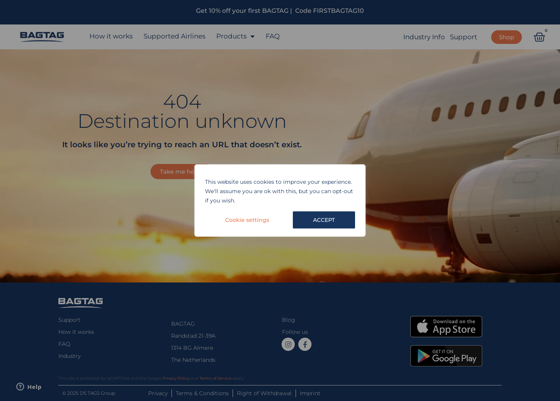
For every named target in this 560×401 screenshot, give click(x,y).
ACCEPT (324, 219)
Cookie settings (247, 219)
